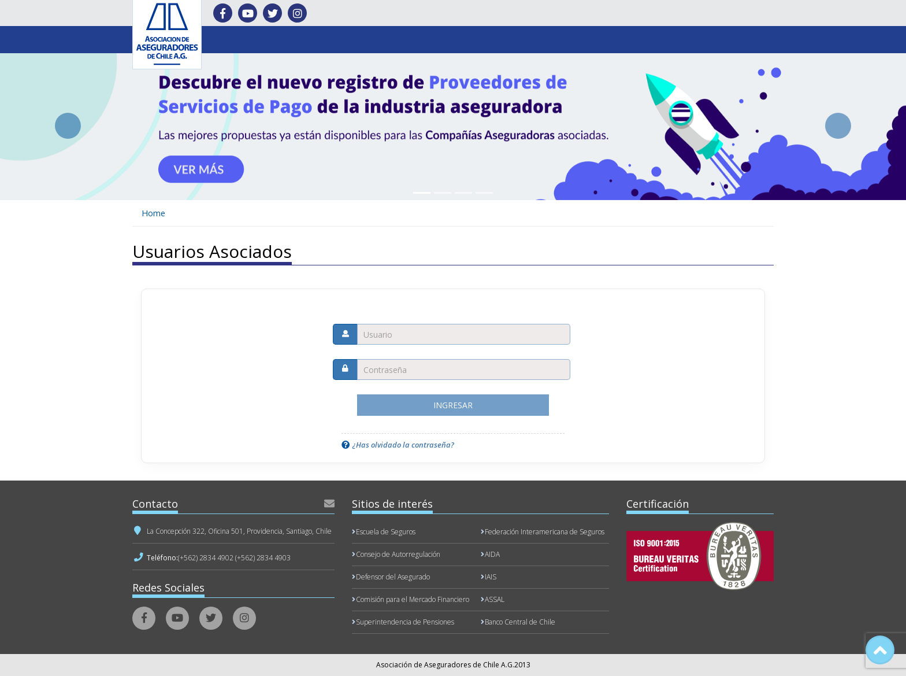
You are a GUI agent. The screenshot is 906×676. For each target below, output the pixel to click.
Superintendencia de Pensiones (405, 622)
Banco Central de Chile (520, 622)
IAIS (490, 577)
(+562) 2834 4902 (205, 558)
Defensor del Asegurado (393, 577)
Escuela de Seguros (385, 532)
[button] (68, 126)
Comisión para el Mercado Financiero (412, 599)
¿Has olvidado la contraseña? (403, 444)
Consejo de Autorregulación (398, 554)
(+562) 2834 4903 (263, 558)
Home (153, 213)
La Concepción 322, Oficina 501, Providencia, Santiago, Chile (239, 531)
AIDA (492, 554)
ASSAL (494, 599)
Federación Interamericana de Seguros (544, 532)
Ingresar (453, 405)
